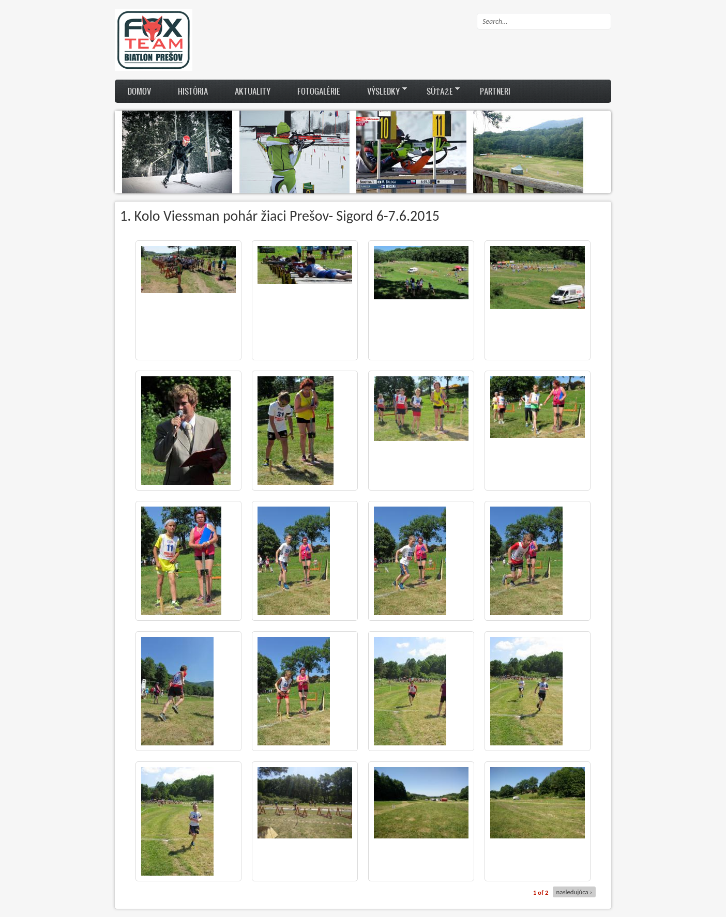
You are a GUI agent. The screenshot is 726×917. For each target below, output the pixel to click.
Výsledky (380, 91)
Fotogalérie (318, 91)
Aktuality (252, 91)
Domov (139, 91)
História (193, 91)
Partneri (495, 91)
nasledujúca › (574, 892)
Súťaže (437, 91)
